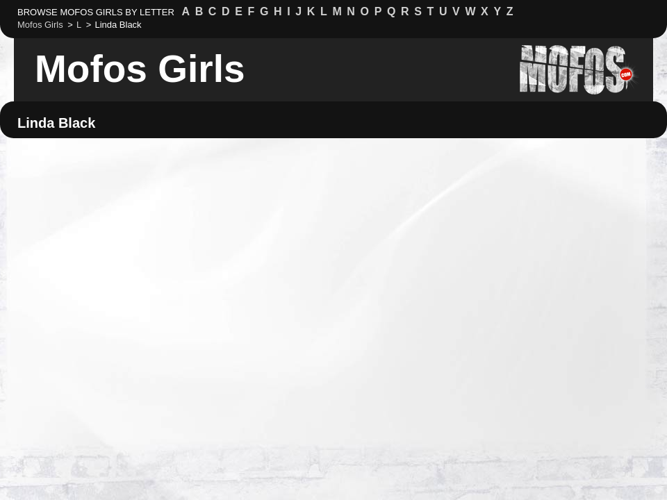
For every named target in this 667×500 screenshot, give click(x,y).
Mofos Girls (140, 68)
